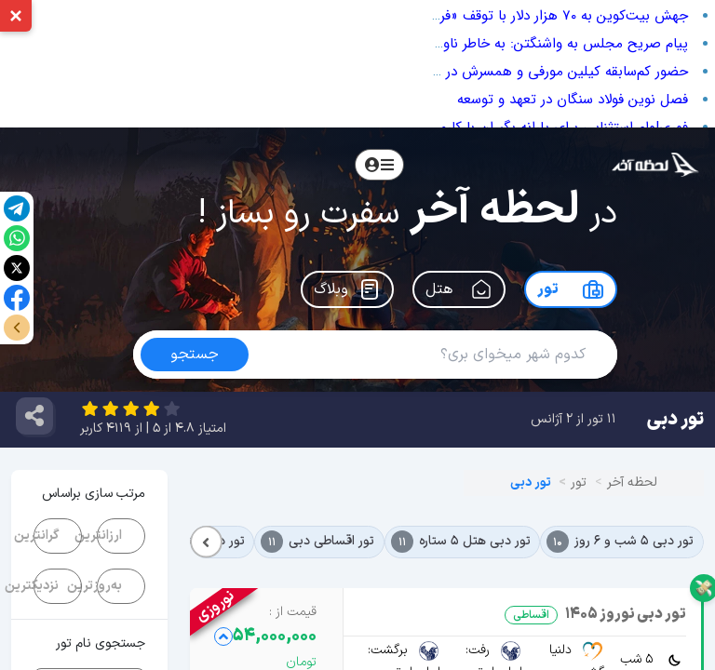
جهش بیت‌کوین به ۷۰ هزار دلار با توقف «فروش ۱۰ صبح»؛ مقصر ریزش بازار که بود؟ (451, 16)
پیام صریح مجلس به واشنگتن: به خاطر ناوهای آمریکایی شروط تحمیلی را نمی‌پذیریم (442, 44)
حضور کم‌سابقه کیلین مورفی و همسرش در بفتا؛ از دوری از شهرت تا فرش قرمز (467, 71)
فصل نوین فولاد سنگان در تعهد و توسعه (572, 99)
